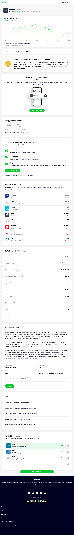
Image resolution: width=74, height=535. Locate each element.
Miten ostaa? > (27, 51)
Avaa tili (7, 133)
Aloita (10, 386)
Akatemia (30, 175)
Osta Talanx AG (37, 110)
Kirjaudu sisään (64, 2)
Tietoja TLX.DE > (17, 51)
